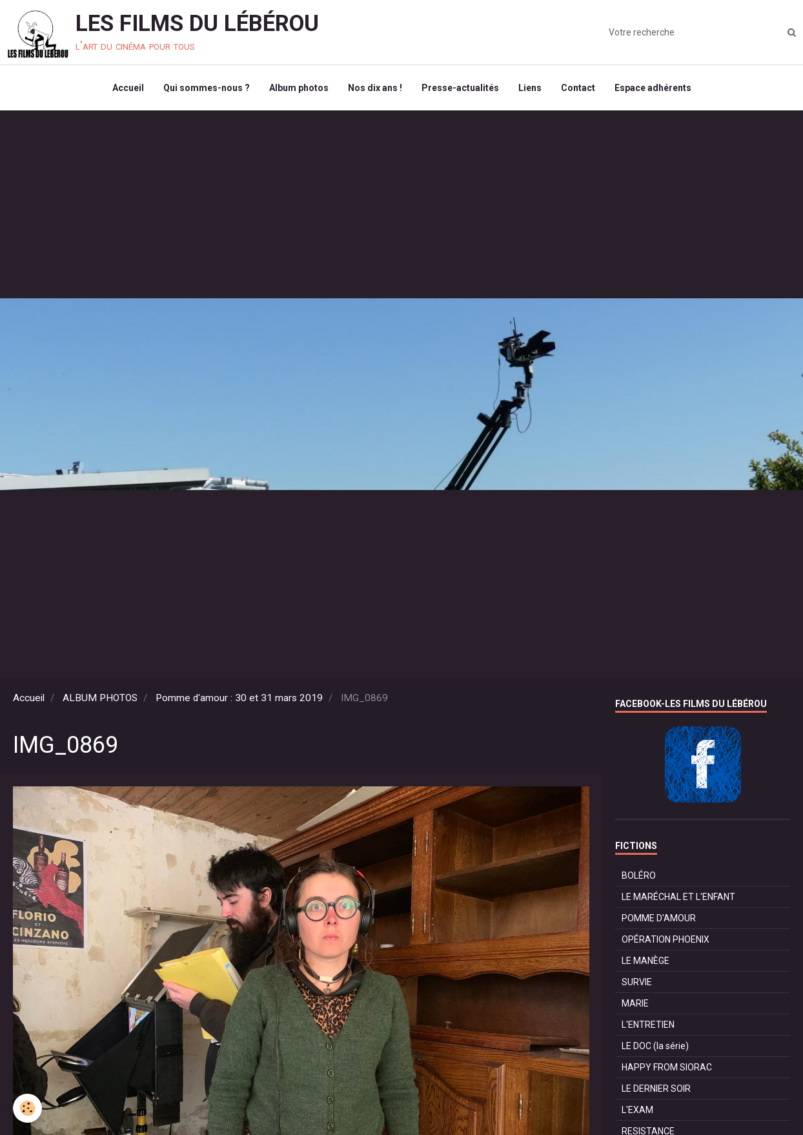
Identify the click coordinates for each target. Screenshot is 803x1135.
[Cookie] (27, 1108)
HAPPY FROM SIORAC (667, 1067)
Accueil (128, 88)
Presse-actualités (460, 88)
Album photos (299, 88)
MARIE (635, 1003)
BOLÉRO (639, 875)
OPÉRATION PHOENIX (665, 939)
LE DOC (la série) (655, 1046)
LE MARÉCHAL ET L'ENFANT (678, 897)
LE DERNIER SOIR (656, 1088)
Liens (530, 88)
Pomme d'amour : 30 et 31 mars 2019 (239, 698)
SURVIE (637, 982)
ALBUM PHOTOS (100, 698)
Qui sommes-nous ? (206, 88)
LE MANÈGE (645, 961)
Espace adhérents (653, 88)
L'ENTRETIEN (648, 1024)
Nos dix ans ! (375, 88)
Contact (578, 88)
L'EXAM (637, 1110)
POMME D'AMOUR (659, 918)
